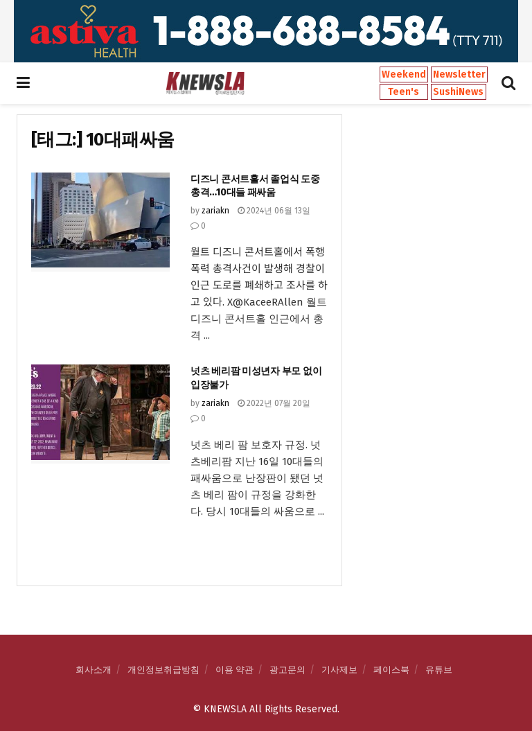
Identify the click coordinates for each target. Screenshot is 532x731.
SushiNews (458, 92)
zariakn (215, 210)
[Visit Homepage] (205, 83)
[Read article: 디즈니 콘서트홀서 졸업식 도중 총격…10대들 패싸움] (100, 222)
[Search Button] (508, 83)
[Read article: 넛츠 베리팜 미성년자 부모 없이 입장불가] (100, 414)
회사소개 (94, 669)
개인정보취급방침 (163, 669)
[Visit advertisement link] (266, 31)
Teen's (403, 92)
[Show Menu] (23, 83)
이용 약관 (234, 669)
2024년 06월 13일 (274, 210)
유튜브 (438, 669)
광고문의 (287, 669)
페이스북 (391, 669)
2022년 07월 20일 (274, 403)
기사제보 (339, 669)
